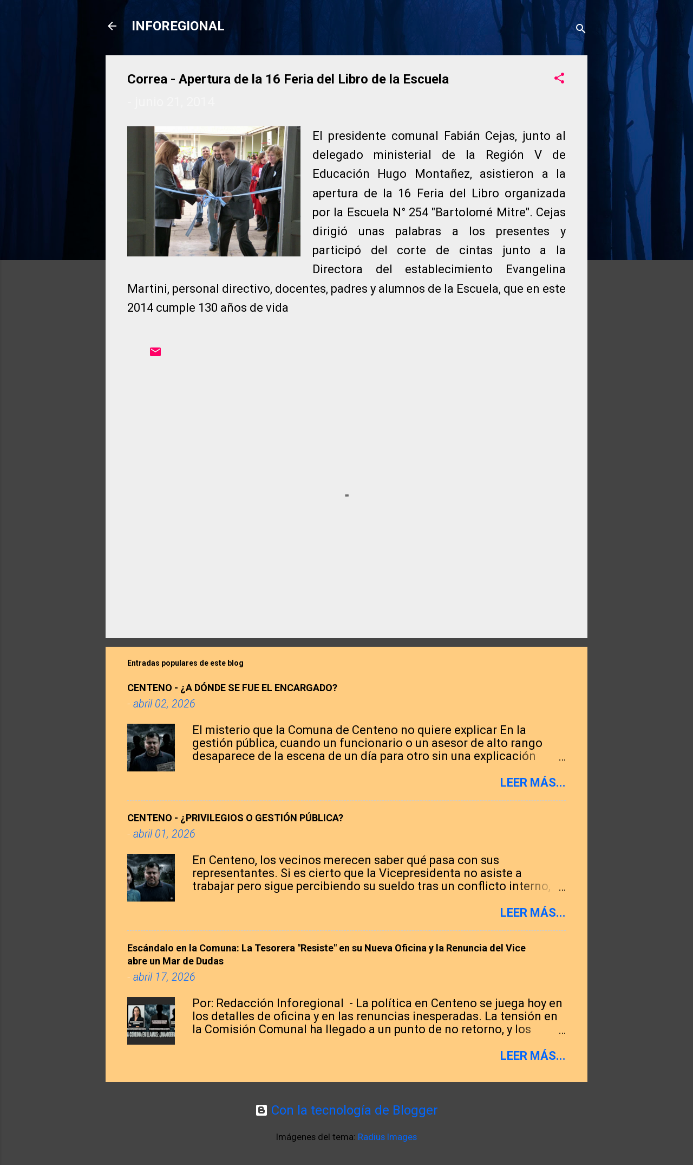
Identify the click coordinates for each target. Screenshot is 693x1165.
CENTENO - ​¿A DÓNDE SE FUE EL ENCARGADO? (232, 687)
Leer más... (533, 782)
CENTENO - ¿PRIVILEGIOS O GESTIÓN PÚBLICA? (235, 817)
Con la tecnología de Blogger (346, 1110)
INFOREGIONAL (178, 26)
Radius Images (387, 1136)
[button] (559, 79)
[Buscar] (580, 29)
